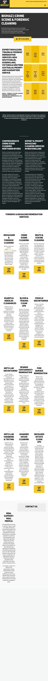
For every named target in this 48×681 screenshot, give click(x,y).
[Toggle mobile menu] (45, 5)
